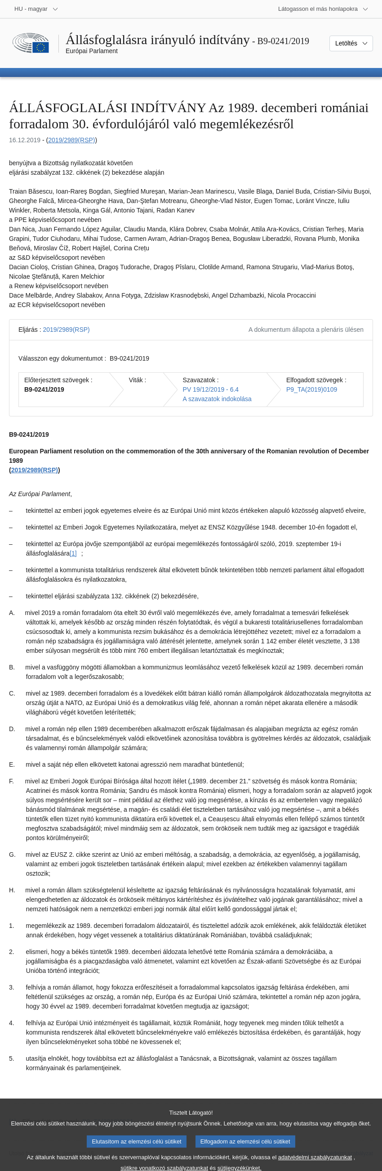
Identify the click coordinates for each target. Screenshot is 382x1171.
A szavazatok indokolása (217, 398)
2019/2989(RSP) (71, 140)
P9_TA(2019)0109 (311, 389)
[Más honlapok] (323, 9)
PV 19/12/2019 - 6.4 (211, 389)
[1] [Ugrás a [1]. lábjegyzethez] (73, 553)
